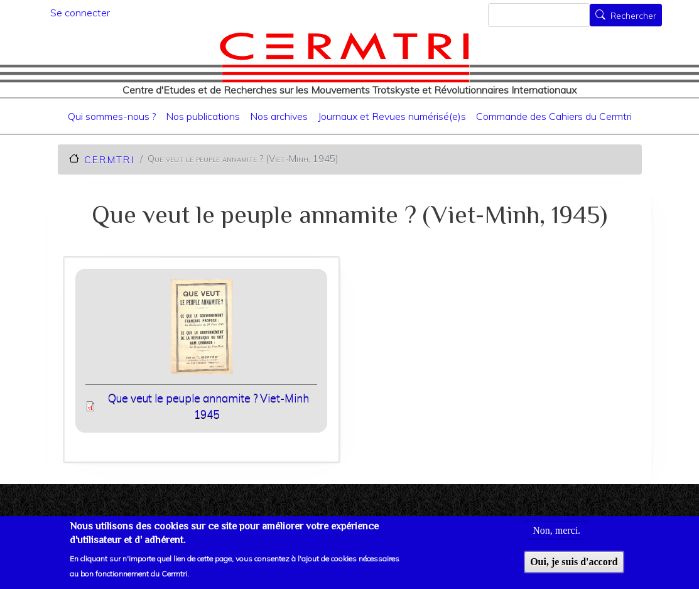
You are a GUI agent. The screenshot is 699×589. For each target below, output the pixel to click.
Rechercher (633, 16)
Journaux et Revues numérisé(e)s (392, 116)
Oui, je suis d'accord (574, 566)
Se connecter (80, 12)
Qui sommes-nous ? (112, 116)
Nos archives (279, 116)
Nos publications (203, 116)
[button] (201, 330)
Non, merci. (556, 536)
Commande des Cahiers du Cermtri (554, 116)
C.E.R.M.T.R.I (108, 159)
